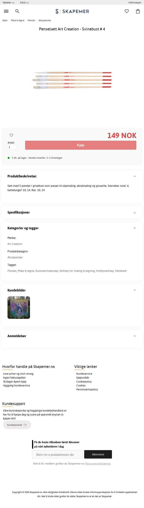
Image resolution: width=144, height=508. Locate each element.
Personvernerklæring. (98, 463)
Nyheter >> (8, 2)
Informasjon (134, 2)
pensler (26, 186)
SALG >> (24, 2)
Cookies (81, 385)
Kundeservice (84, 373)
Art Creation (15, 244)
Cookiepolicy (84, 381)
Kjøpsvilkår (82, 377)
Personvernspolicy (87, 389)
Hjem (5, 20)
